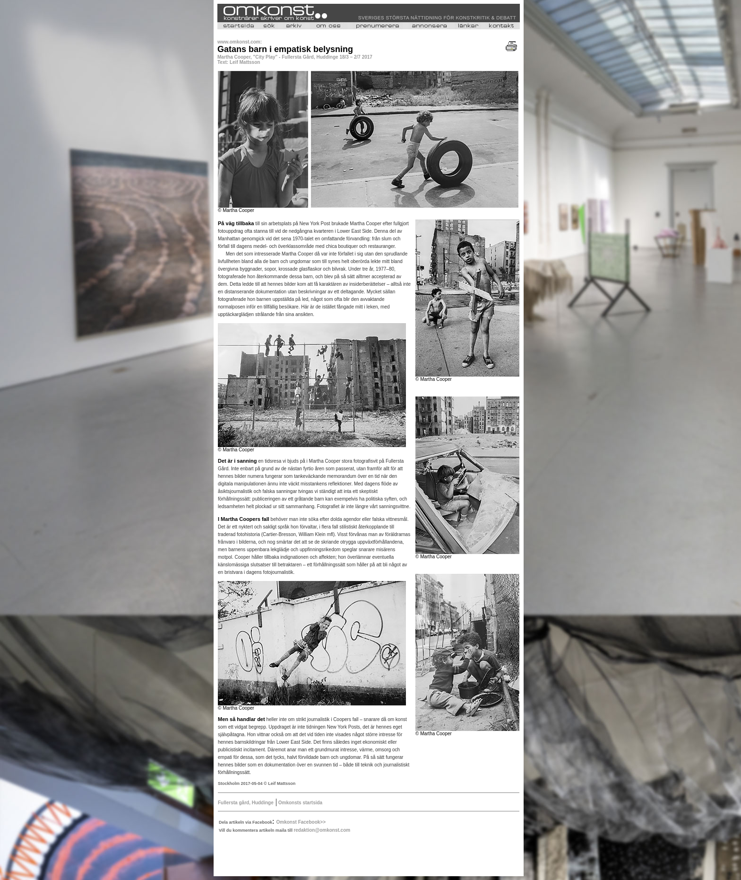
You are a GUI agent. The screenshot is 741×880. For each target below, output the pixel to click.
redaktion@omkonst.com (321, 830)
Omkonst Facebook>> (301, 822)
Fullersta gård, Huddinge (246, 802)
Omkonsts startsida (299, 802)
